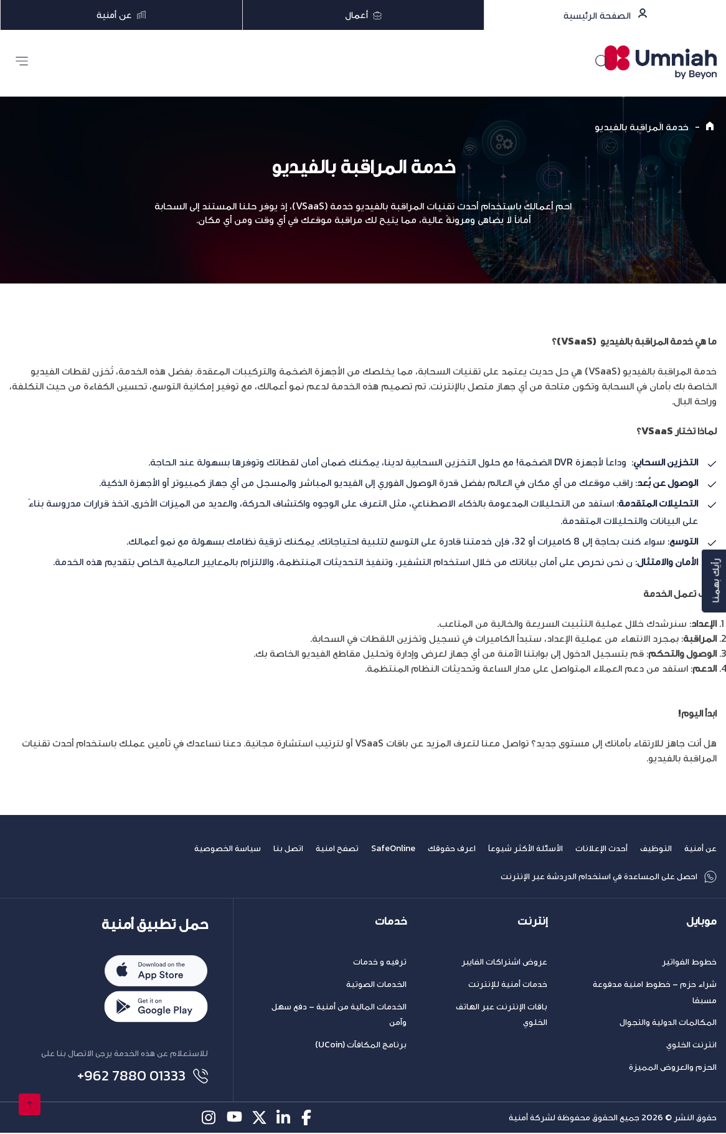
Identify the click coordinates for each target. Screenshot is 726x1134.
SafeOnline (393, 848)
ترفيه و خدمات (380, 961)
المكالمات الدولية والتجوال (668, 1022)
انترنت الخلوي (691, 1044)
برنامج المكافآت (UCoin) (361, 1044)
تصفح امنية (337, 848)
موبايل (701, 921)
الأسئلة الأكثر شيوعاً (525, 848)
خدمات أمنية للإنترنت (507, 984)
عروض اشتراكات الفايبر (504, 961)
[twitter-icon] (259, 1119)
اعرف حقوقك (452, 848)
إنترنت (532, 921)
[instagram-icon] (209, 1119)
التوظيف (656, 848)
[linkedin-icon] (284, 1119)
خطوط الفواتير (689, 961)
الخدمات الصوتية (376, 984)
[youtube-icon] (234, 1119)
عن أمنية (700, 848)
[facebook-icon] (309, 1119)
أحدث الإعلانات (601, 848)
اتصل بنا (288, 848)
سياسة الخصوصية (227, 848)
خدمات (391, 921)
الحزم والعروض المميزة (673, 1067)
